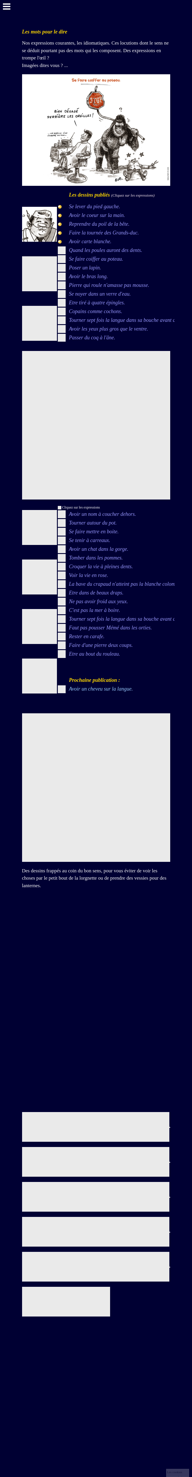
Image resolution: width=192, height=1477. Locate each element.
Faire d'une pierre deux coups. (101, 645)
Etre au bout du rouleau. (94, 654)
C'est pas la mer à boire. (94, 610)
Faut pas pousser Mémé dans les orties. (110, 628)
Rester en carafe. (86, 636)
